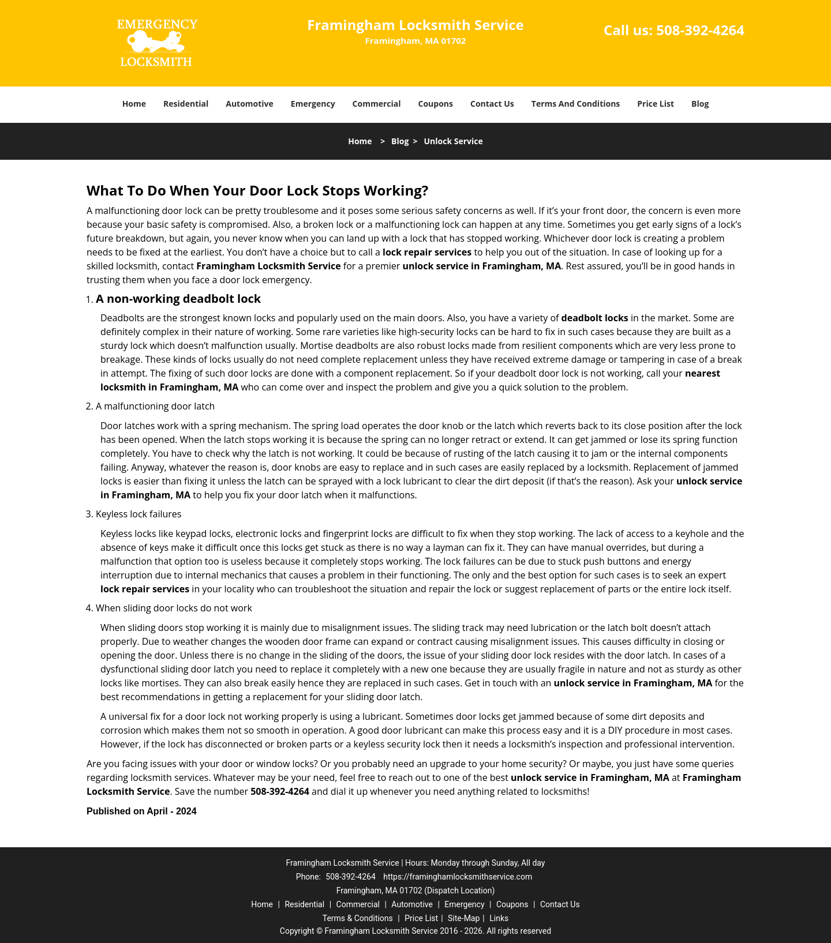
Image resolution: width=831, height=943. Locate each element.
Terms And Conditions (575, 103)
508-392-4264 (700, 29)
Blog (700, 103)
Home (134, 103)
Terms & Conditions (358, 918)
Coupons (435, 103)
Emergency (313, 103)
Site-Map (464, 918)
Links (498, 918)
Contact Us (492, 103)
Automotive (250, 103)
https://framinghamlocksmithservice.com (457, 876)
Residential (185, 103)
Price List (655, 103)
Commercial (377, 103)
